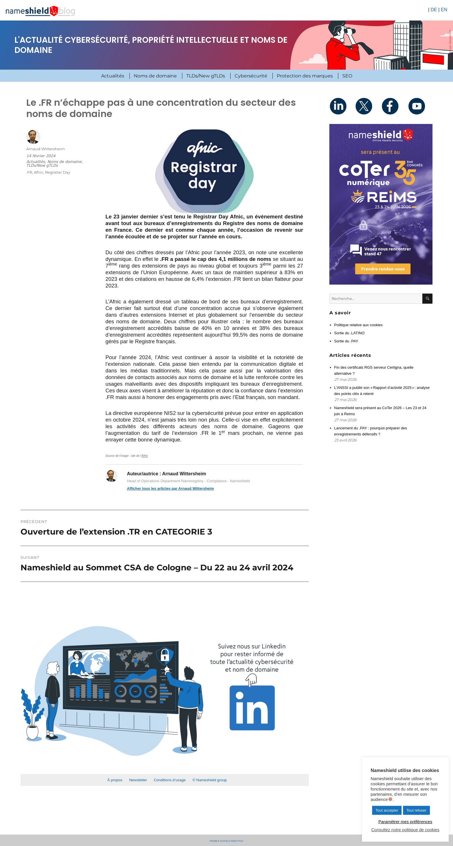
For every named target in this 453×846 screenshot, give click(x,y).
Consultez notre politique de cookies (405, 830)
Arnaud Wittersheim (45, 148)
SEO (347, 76)
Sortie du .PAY (346, 341)
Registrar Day (57, 172)
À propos (114, 780)
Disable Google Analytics (226, 840)
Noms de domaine (155, 76)
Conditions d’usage (170, 780)
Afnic (145, 455)
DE (433, 9)
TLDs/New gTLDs (205, 76)
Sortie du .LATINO (349, 333)
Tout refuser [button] (416, 810)
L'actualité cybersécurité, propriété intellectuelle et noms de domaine (150, 45)
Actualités (112, 76)
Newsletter (138, 780)
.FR (29, 172)
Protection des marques (305, 76)
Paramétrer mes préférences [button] (405, 821)
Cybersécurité (251, 76)
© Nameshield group (209, 780)
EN (444, 9)
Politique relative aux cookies (358, 325)
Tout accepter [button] (387, 810)
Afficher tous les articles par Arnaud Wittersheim (170, 488)
